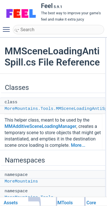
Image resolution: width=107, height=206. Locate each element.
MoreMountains (21, 181)
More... (78, 145)
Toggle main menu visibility (8, 27)
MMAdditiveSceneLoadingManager (40, 126)
